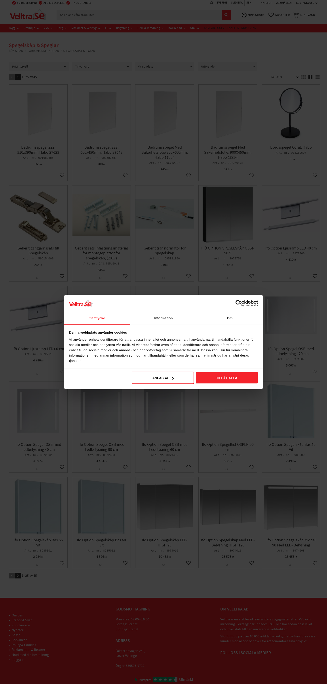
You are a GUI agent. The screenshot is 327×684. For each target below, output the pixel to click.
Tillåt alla (226, 378)
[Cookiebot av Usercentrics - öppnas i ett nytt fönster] (238, 303)
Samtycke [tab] (97, 318)
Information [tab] (163, 318)
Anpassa (162, 378)
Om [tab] (229, 318)
